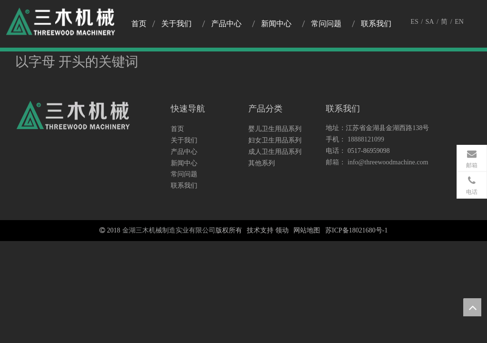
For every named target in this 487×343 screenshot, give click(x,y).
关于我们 (184, 140)
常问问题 (184, 174)
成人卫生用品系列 (275, 151)
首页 (177, 128)
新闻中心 (184, 163)
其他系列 (261, 163)
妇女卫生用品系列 (275, 140)
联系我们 (184, 185)
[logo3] (73, 117)
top (472, 307)
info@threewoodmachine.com (388, 162)
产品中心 (184, 151)
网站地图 (306, 230)
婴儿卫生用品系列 (275, 128)
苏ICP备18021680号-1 (356, 230)
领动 (282, 230)
